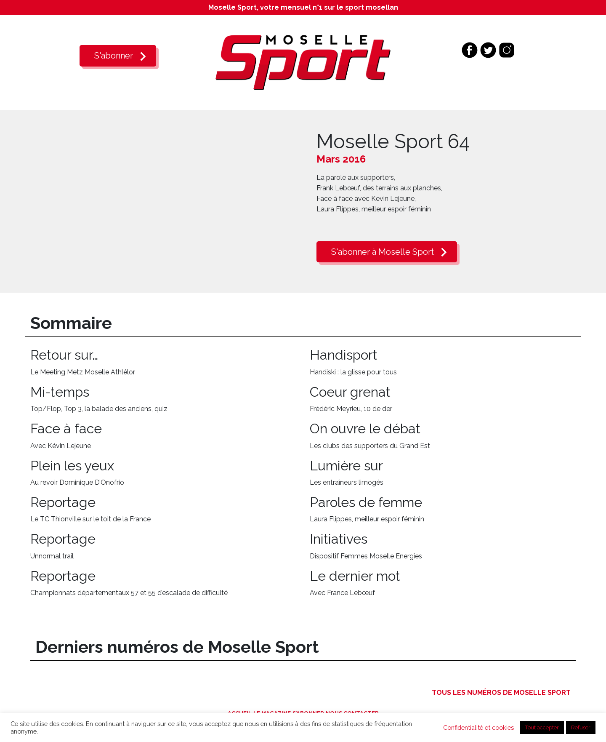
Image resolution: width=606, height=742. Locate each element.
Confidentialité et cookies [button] (478, 727)
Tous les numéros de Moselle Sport (501, 693)
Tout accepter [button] (542, 727)
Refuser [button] (580, 727)
